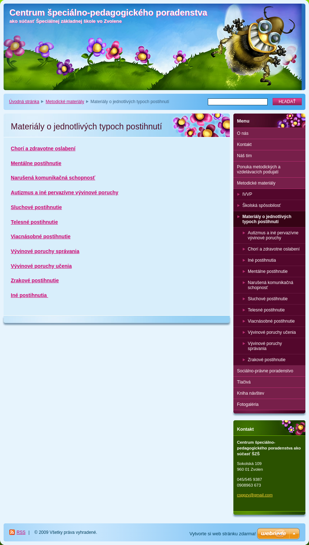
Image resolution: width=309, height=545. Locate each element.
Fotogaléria (248, 404)
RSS (21, 532)
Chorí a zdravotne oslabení (43, 148)
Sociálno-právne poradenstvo (265, 370)
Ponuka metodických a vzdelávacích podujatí (259, 169)
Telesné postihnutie (34, 222)
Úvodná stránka (24, 101)
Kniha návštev (250, 393)
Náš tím (244, 155)
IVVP (247, 194)
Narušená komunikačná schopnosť (53, 178)
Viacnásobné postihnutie (41, 236)
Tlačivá (244, 382)
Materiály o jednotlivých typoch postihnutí (266, 219)
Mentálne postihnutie (36, 163)
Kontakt (244, 144)
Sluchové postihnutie (36, 207)
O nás (242, 133)
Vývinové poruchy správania (45, 251)
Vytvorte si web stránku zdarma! (222, 533)
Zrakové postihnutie (35, 280)
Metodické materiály (65, 101)
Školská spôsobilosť (261, 205)
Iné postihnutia (29, 295)
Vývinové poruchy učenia (41, 266)
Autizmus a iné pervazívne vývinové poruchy (64, 192)
